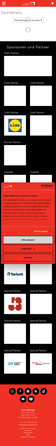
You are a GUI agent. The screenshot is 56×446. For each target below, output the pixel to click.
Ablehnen (28, 257)
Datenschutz (28, 433)
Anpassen (28, 248)
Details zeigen (41, 231)
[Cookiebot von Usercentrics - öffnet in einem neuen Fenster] (41, 186)
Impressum (28, 430)
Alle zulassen (28, 240)
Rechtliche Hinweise (28, 437)
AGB (28, 435)
